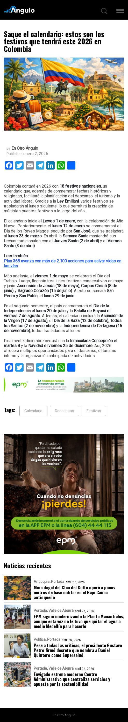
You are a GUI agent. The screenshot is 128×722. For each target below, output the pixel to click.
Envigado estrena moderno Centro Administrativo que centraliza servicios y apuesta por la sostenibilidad (72, 679)
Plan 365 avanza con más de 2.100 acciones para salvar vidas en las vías (62, 263)
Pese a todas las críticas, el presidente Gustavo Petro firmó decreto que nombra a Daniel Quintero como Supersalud (78, 650)
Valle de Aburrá (61, 610)
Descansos (64, 410)
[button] (120, 11)
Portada (57, 581)
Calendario (33, 410)
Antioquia (41, 581)
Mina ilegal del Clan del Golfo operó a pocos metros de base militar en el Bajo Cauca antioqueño (74, 592)
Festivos (94, 410)
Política (40, 639)
